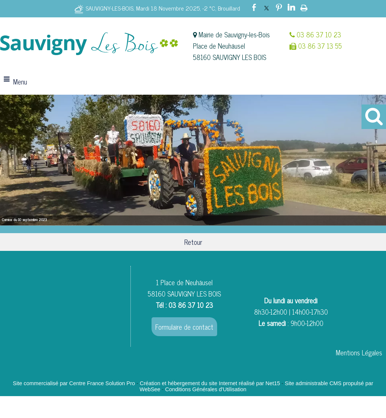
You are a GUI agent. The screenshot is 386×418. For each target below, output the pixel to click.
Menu (20, 81)
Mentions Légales (359, 352)
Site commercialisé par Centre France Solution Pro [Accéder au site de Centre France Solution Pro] (74, 383)
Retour (193, 241)
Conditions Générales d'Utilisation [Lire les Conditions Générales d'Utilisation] (206, 389)
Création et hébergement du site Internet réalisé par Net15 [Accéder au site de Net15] (210, 383)
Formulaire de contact (184, 326)
